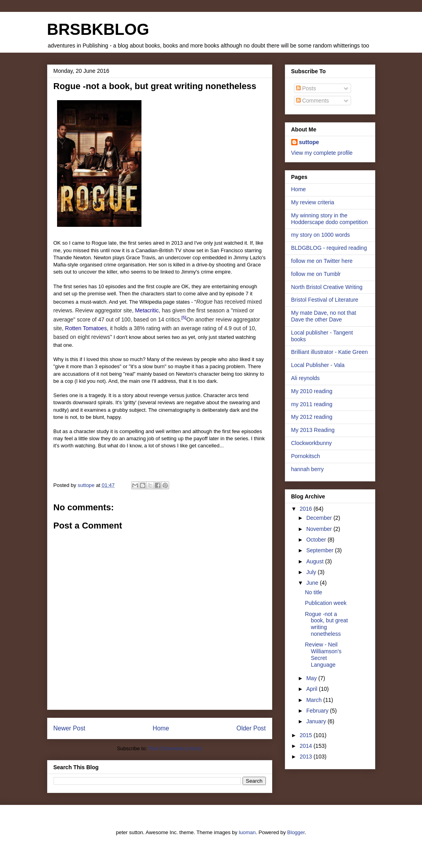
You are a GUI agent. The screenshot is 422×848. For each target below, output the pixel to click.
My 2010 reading (311, 391)
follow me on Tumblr (316, 274)
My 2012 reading (311, 417)
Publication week (325, 603)
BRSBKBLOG (98, 29)
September (320, 550)
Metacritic (147, 310)
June (313, 583)
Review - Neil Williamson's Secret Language (323, 654)
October (317, 539)
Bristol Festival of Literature (325, 300)
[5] (183, 317)
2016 (306, 509)
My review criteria (312, 202)
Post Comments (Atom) (175, 748)
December (319, 518)
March (314, 700)
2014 (306, 746)
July (312, 572)
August (315, 561)
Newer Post (69, 728)
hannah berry (307, 469)
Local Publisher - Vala (318, 365)
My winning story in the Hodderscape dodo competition (329, 218)
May (312, 678)
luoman (247, 832)
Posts (306, 88)
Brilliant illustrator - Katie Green (329, 352)
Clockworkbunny (311, 443)
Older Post (251, 728)
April (312, 689)
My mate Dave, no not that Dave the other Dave (323, 316)
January (317, 721)
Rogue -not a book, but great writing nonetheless (326, 624)
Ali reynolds (305, 378)
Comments (312, 100)
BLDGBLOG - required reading (329, 248)
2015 (306, 735)
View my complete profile (322, 153)
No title (313, 592)
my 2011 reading (311, 404)
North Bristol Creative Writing (327, 287)
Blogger (296, 832)
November (319, 529)
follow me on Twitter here (322, 261)
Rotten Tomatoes (86, 328)
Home (161, 728)
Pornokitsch (305, 456)
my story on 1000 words (320, 235)
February (318, 710)
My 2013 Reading (313, 430)
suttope (309, 142)
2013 (306, 756)
